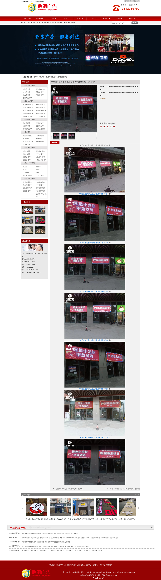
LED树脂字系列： (14, 550)
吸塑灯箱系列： (14, 537)
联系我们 (132, 19)
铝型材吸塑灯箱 (61, 77)
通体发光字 (40, 92)
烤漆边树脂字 (40, 182)
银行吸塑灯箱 (40, 105)
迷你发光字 (40, 175)
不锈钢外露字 (40, 151)
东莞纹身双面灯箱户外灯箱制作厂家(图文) (69, 489)
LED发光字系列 (29, 86)
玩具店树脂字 (40, 188)
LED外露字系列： (14, 546)
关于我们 (119, 19)
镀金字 (38, 172)
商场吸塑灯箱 (40, 113)
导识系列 (27, 132)
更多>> (137, 494)
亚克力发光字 (27, 98)
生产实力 (93, 19)
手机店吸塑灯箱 (28, 108)
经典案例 (80, 19)
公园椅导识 (40, 141)
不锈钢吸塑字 (27, 129)
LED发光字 (40, 19)
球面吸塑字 (26, 126)
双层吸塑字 (40, 126)
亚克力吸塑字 (40, 129)
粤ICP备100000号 (98, 578)
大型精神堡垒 (27, 136)
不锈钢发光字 (40, 89)
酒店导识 (26, 139)
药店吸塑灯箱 (40, 108)
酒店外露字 (27, 157)
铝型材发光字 (27, 175)
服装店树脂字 (27, 188)
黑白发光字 (26, 95)
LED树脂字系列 (29, 179)
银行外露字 (40, 154)
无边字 (38, 167)
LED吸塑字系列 (29, 119)
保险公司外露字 (41, 160)
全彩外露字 (26, 154)
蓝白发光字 (40, 95)
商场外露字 (27, 160)
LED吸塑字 (53, 19)
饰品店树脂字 (40, 191)
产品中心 (66, 19)
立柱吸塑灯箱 (27, 116)
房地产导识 (40, 136)
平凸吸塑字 (26, 123)
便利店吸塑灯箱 (28, 110)
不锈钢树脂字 (27, 182)
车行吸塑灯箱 (40, 116)
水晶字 (25, 170)
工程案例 (82, 565)
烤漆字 (38, 170)
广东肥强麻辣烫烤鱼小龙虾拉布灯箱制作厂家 (93, 145)
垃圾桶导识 (26, 144)
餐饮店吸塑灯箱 (41, 110)
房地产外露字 (40, 157)
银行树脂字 (40, 185)
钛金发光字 (26, 92)
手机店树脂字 (27, 185)
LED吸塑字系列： (14, 542)
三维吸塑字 (40, 123)
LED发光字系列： (14, 533)
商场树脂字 (27, 191)
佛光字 (25, 167)
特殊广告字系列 (29, 163)
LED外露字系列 (29, 148)
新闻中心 (106, 19)
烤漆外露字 (26, 151)
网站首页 (27, 19)
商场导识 (39, 139)
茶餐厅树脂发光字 (97, 550)
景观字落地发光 (28, 141)
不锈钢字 (26, 172)
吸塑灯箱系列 (50, 77)
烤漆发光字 (26, 89)
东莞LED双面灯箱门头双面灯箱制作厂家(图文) (125, 489)
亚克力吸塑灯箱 (28, 105)
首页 (35, 77)
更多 (152, 527)
